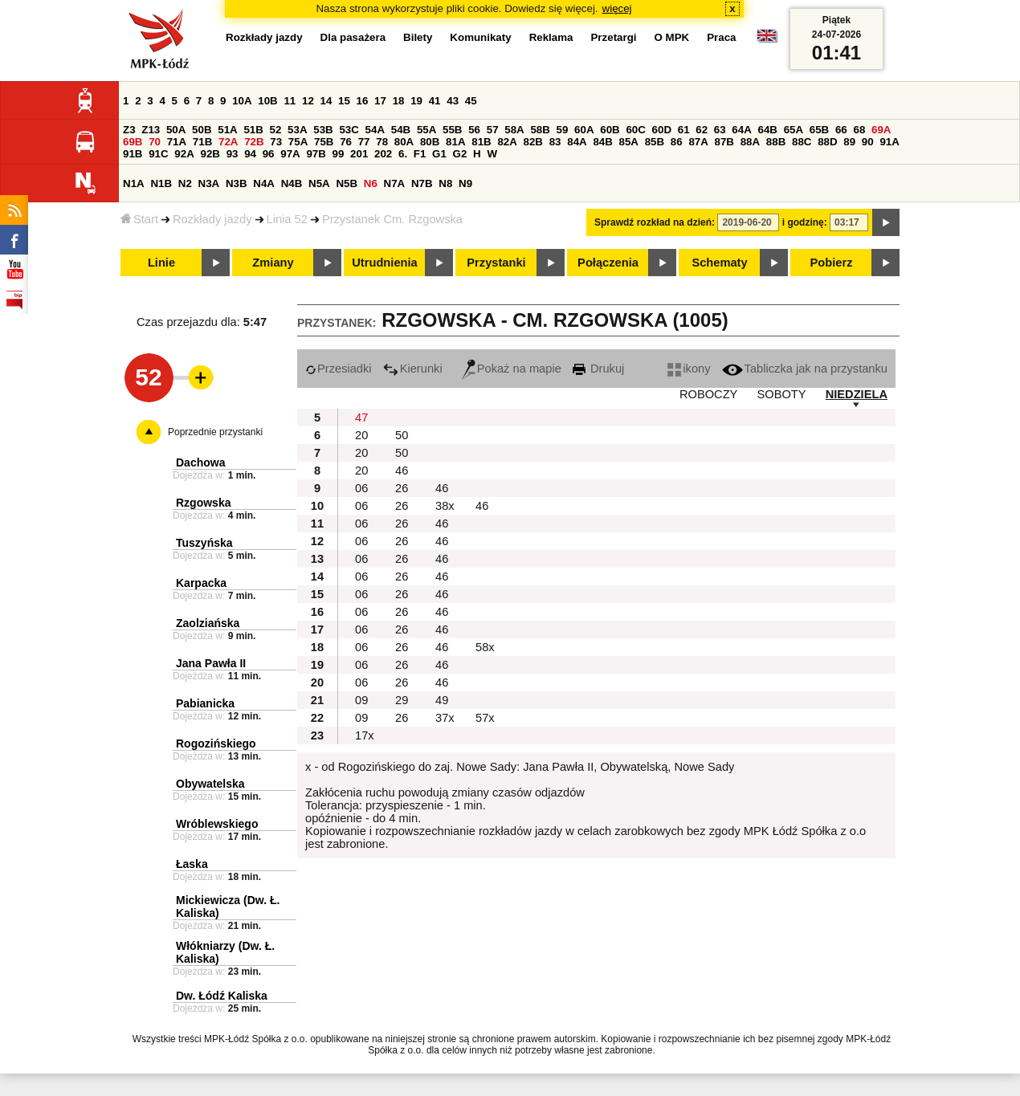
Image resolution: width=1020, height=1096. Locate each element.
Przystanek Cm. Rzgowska (392, 219)
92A (184, 154)
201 (359, 154)
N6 (370, 183)
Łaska (192, 864)
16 (363, 101)
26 (401, 488)
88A (750, 142)
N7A (395, 183)
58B (539, 130)
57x (485, 717)
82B (533, 142)
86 (677, 142)
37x (445, 717)
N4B (292, 183)
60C (635, 130)
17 (380, 101)
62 (702, 130)
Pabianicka (205, 703)
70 (155, 142)
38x (445, 505)
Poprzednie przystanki (215, 432)
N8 (445, 183)
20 (361, 435)
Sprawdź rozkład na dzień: (654, 222)
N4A (264, 183)
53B (323, 130)
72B (253, 142)
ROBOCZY (708, 394)
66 (841, 130)
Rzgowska (203, 502)
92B (209, 154)
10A (241, 101)
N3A (209, 183)
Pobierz (831, 262)
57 (493, 130)
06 (361, 488)
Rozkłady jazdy (212, 219)
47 (361, 417)
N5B (346, 183)
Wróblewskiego (217, 823)
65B (819, 130)
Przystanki (496, 262)
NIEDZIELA (856, 394)
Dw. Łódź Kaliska (221, 995)
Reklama (551, 37)
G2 (460, 154)
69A (881, 130)
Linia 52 (287, 219)
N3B (236, 183)
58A (514, 130)
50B (201, 130)
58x (485, 647)
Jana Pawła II (211, 663)
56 (474, 130)
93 (232, 154)
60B (609, 130)
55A (426, 130)
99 (339, 154)
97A (290, 154)
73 (276, 142)
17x (364, 735)
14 (326, 101)
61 (684, 130)
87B (724, 142)
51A (227, 130)
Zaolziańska (207, 623)
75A (298, 142)
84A (576, 142)
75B (323, 142)
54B (400, 130)
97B (315, 154)
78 (382, 142)
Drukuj (598, 368)
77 (364, 142)
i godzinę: (804, 222)
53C (348, 130)
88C (801, 142)
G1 (439, 154)
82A (506, 142)
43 (453, 101)
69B (132, 142)
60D (661, 130)
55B (452, 130)
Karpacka (201, 583)
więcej (617, 8)
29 (401, 700)
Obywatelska (210, 783)
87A (698, 142)
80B (429, 142)
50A (176, 130)
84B (602, 142)
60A (584, 130)
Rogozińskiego (216, 743)
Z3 (129, 130)
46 (401, 470)
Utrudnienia (384, 262)
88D (827, 142)
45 (471, 101)
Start (139, 219)
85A (629, 142)
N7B (422, 183)
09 (361, 700)
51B (253, 130)
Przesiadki (338, 368)
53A (297, 130)
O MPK (672, 37)
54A (375, 130)
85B (654, 142)
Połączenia (608, 262)
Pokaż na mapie (511, 368)
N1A (134, 183)
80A (404, 142)
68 (859, 130)
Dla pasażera (353, 37)
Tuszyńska (204, 542)
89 (849, 142)
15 (344, 101)
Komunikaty (480, 37)
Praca (721, 37)
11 (290, 101)
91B (132, 154)
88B (775, 142)
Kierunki (413, 368)
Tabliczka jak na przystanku (804, 368)
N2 (185, 183)
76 (346, 142)
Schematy (719, 262)
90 (868, 142)
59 (563, 130)
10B (267, 101)
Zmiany (272, 262)
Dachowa (200, 462)
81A (455, 142)
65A (793, 130)
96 (269, 154)
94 (250, 154)
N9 (465, 183)
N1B (161, 183)
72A (228, 142)
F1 (420, 154)
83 (555, 142)
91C (158, 154)
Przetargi (613, 37)
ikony (688, 368)
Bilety (417, 37)
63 (720, 130)
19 (416, 101)
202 (383, 154)
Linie (161, 262)
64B (767, 130)
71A (176, 142)
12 (308, 101)
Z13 (150, 130)
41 (435, 101)
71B (202, 142)
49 (441, 700)
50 (401, 435)
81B (481, 142)
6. (402, 154)
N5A (319, 183)
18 (399, 101)
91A (889, 142)
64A (741, 130)
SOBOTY (781, 394)
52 (276, 130)
